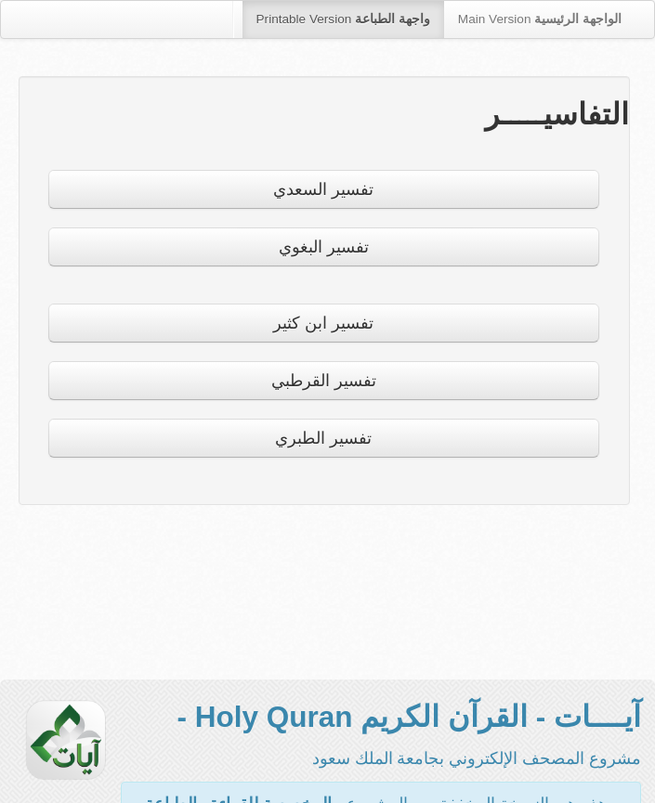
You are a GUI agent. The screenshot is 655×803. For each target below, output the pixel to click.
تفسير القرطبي (323, 380)
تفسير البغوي (324, 247)
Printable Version (343, 19)
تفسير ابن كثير (323, 323)
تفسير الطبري (323, 438)
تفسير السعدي (323, 189)
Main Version (540, 19)
